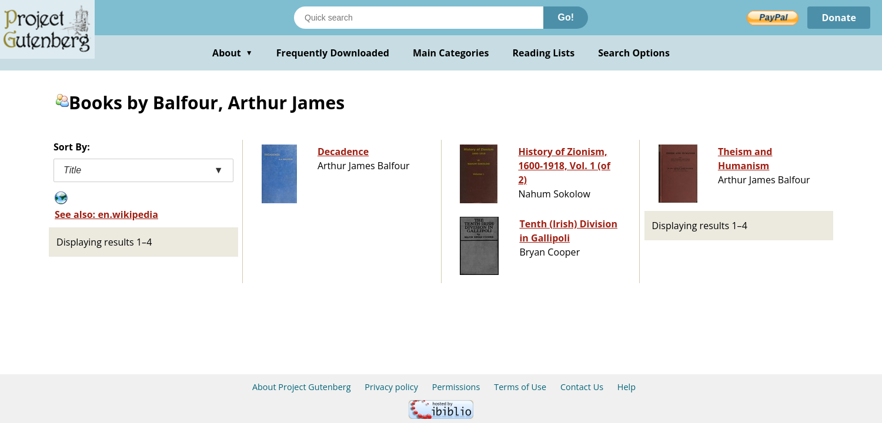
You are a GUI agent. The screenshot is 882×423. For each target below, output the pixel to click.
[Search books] (418, 17)
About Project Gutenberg (301, 386)
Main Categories (451, 52)
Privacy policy (391, 386)
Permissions (456, 386)
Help (626, 386)
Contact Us (581, 386)
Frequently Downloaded (332, 52)
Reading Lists (544, 52)
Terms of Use (520, 386)
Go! (565, 17)
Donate (838, 17)
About (232, 53)
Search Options (634, 52)
